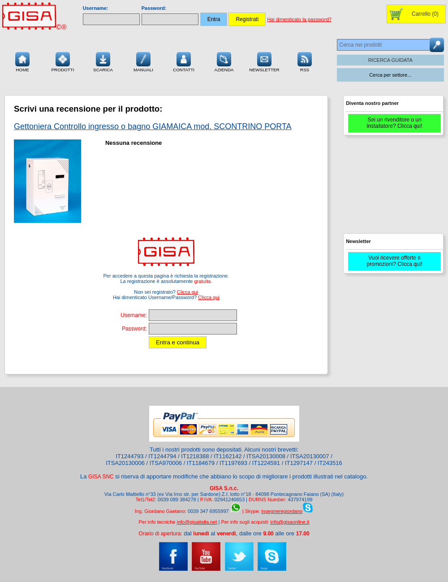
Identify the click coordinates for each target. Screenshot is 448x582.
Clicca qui (187, 292)
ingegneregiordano (281, 511)
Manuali (143, 61)
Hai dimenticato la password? (299, 19)
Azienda (224, 61)
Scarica (103, 61)
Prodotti (62, 61)
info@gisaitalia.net (197, 522)
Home (22, 61)
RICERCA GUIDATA (390, 60)
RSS (304, 61)
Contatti (183, 61)
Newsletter (264, 61)
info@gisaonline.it (290, 522)
